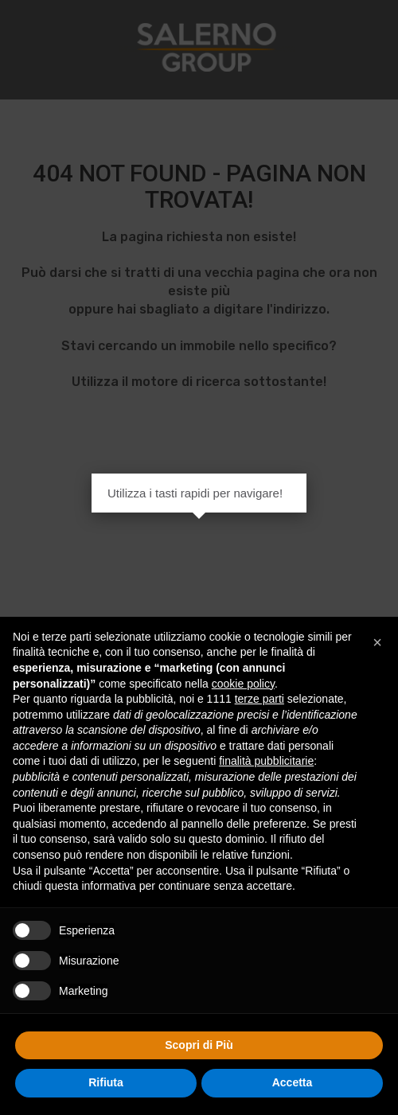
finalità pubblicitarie (266, 760)
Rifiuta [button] (105, 1082)
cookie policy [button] (243, 683)
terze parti (259, 698)
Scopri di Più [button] (199, 1045)
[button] (377, 642)
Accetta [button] (292, 1082)
